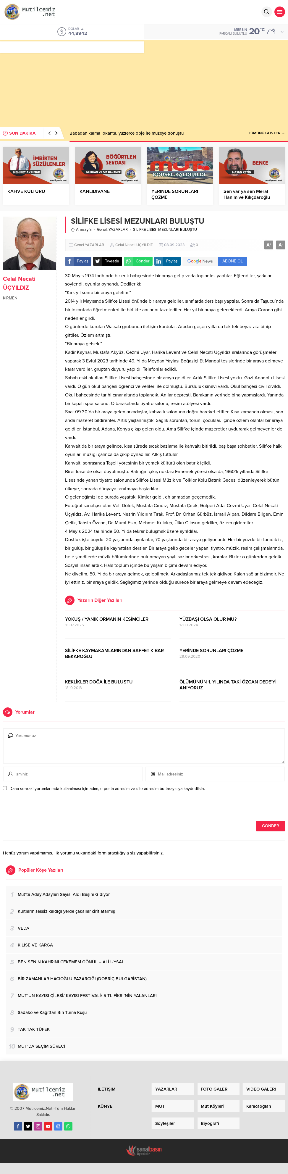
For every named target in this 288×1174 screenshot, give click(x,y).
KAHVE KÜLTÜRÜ (26, 191)
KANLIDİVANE (95, 191)
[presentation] (43, 808)
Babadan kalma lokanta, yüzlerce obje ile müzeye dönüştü (126, 133)
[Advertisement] (144, 81)
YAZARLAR (118, 229)
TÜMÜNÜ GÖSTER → (266, 133)
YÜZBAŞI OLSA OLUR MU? (208, 619)
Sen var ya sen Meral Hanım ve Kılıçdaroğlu (247, 194)
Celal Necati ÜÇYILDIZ (134, 245)
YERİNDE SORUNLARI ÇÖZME (174, 194)
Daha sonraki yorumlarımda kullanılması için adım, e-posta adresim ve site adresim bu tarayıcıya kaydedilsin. (107, 788)
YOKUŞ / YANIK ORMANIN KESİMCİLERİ (107, 619)
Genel (102, 229)
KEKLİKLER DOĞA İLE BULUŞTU (99, 682)
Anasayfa (81, 229)
